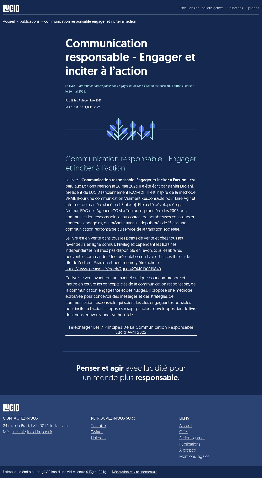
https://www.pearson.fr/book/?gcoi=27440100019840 (113, 269)
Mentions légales (194, 457)
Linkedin (98, 438)
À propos (252, 8)
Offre (182, 8)
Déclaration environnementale (134, 472)
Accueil (185, 426)
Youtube (98, 426)
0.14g (103, 472)
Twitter (97, 432)
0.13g (90, 472)
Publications (234, 8)
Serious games (212, 8)
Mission (193, 8)
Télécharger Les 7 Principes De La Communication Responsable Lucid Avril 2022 (131, 330)
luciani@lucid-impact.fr (32, 432)
